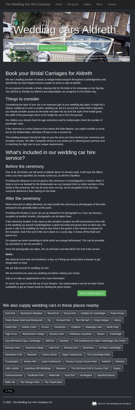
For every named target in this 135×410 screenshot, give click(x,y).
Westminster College (33, 334)
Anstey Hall (30, 361)
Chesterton (60, 327)
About (99, 4)
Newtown (32, 354)
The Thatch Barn (53, 382)
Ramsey (120, 361)
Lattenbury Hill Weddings (37, 368)
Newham (64, 340)
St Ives (45, 327)
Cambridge (115, 334)
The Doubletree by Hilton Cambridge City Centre (100, 340)
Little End (54, 347)
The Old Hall (82, 320)
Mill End (50, 340)
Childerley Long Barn (80, 334)
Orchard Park (63, 320)
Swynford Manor (106, 375)
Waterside (54, 375)
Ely (49, 320)
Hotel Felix (11, 327)
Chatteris (75, 327)
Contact (112, 4)
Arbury (117, 320)
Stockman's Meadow (31, 313)
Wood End (53, 313)
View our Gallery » (25, 48)
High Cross (11, 334)
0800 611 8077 (26, 40)
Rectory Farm (57, 334)
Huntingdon (86, 375)
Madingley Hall (93, 327)
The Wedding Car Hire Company (28, 4)
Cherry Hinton (49, 354)
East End (10, 313)
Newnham (88, 347)
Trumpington (12, 361)
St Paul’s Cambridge (110, 347)
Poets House (117, 313)
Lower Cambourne (51, 361)
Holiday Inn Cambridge (93, 313)
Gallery (87, 4)
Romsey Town (12, 347)
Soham (101, 334)
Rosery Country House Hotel (81, 361)
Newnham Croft (13, 354)
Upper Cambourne (72, 354)
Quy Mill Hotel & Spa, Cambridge (23, 340)
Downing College (34, 347)
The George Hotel (29, 382)
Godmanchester (14, 375)
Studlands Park (36, 375)
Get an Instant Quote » (53, 48)
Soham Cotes (29, 327)
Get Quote (72, 4)
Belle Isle (10, 382)
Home (59, 4)
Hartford (106, 361)
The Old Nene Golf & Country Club (89, 368)
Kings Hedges (101, 320)
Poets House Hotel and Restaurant (23, 320)
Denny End (70, 313)
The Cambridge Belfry (98, 354)
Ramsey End (71, 347)
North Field (112, 327)
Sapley (117, 368)
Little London (12, 368)
